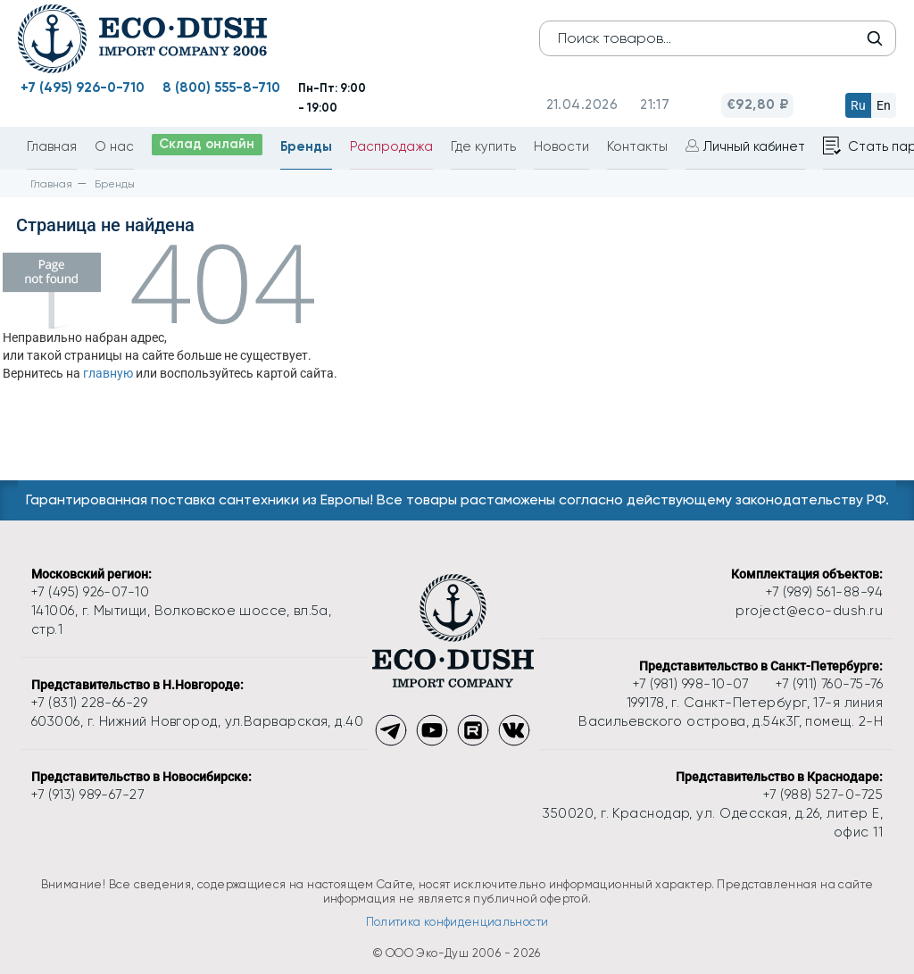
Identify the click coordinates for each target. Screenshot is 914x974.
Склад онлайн (208, 145)
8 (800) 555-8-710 (221, 87)
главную (108, 373)
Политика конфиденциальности (457, 921)
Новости (564, 147)
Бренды (309, 146)
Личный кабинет (757, 147)
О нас (114, 147)
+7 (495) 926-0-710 (83, 87)
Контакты (640, 147)
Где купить (486, 147)
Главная (52, 147)
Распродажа (394, 147)
